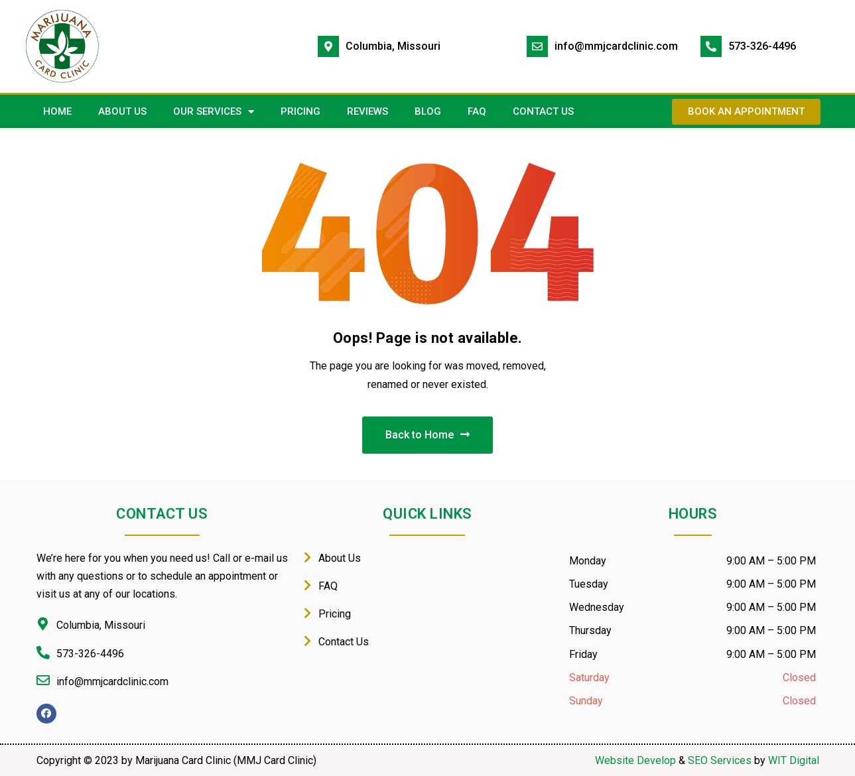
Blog (428, 111)
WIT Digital (793, 760)
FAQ (477, 111)
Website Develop (635, 760)
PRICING (300, 111)
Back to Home (427, 434)
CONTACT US (543, 111)
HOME (57, 111)
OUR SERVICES (213, 111)
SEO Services (720, 760)
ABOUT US (122, 111)
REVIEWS (367, 111)
